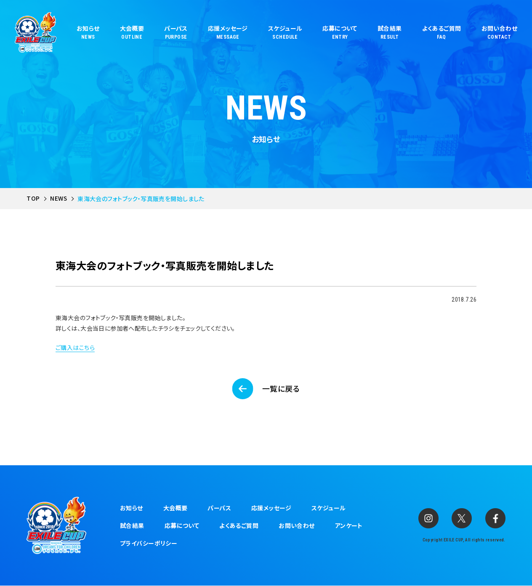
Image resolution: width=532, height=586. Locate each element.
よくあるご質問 (238, 525)
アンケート (349, 525)
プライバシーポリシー (148, 543)
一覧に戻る (281, 388)
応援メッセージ (271, 508)
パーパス (219, 508)
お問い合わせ (297, 525)
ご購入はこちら (75, 347)
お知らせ (131, 508)
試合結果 (132, 525)
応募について (182, 525)
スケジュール (328, 508)
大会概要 (175, 508)
